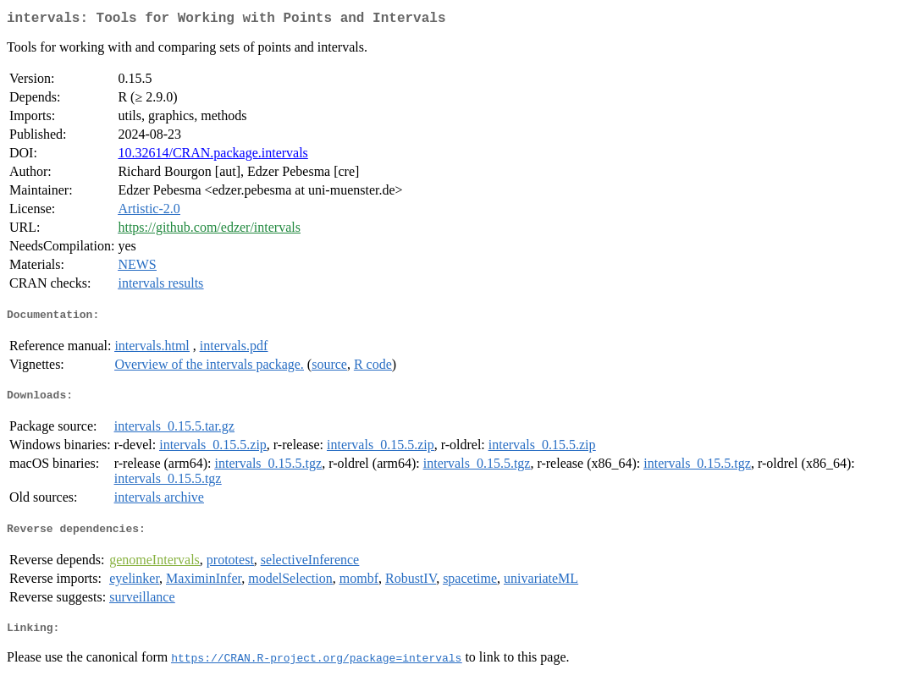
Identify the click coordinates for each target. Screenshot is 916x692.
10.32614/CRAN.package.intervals (212, 156)
